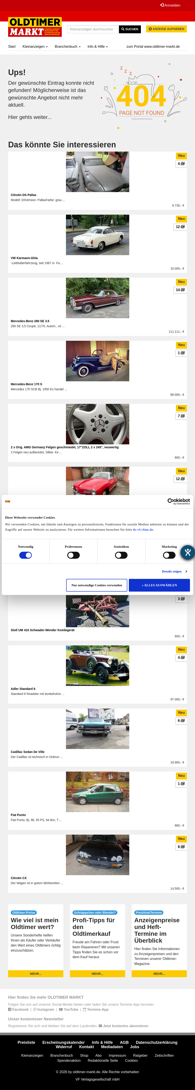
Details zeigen (171, 571)
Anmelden (170, 5)
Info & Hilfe (98, 46)
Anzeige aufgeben (166, 29)
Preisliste (26, 1042)
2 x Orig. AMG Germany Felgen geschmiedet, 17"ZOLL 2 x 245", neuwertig (65, 447)
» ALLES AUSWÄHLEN (159, 585)
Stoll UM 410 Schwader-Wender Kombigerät (42, 630)
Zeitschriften (164, 1055)
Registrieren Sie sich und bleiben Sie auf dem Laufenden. (78, 1026)
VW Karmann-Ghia (24, 258)
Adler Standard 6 (23, 689)
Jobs (134, 1047)
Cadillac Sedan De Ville (27, 752)
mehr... (36, 973)
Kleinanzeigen (35, 46)
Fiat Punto (18, 815)
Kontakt (86, 1047)
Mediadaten (112, 1047)
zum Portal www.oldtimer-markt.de (153, 46)
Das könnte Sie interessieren (62, 144)
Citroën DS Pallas (23, 195)
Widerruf (64, 1047)
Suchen (129, 29)
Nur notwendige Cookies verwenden (96, 585)
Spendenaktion (69, 1060)
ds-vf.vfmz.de (143, 529)
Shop (84, 1055)
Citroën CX (19, 878)
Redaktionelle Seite (103, 1060)
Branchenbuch (68, 46)
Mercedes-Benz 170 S (26, 384)
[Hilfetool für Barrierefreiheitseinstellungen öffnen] (188, 552)
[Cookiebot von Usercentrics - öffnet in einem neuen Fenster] (171, 501)
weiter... (43, 117)
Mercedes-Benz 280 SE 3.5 (30, 321)
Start (12, 46)
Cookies (131, 1060)
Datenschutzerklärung (156, 1042)
